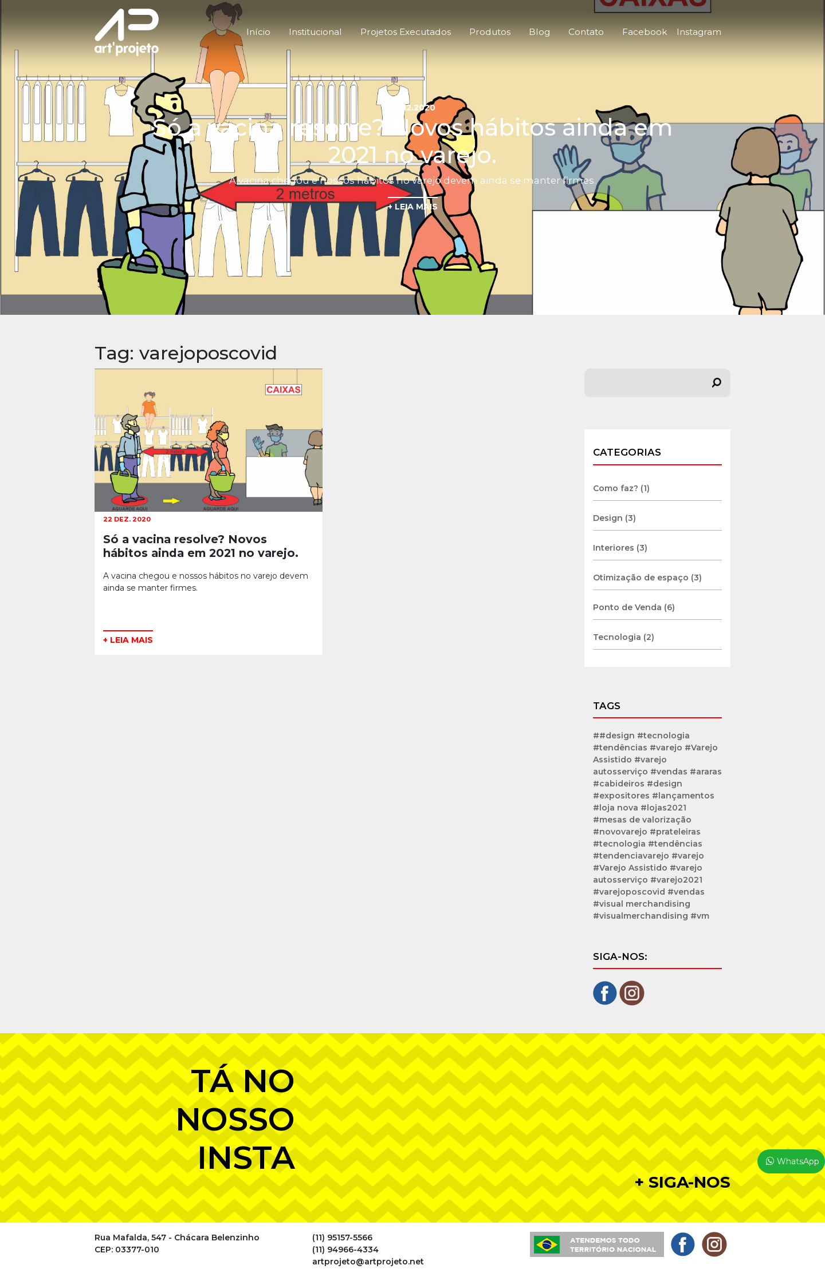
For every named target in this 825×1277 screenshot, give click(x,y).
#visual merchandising (641, 904)
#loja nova (615, 807)
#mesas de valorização (642, 820)
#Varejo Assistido (630, 868)
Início (258, 31)
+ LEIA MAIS (413, 206)
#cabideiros (619, 783)
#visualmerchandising (640, 916)
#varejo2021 (676, 880)
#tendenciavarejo (631, 856)
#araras (706, 771)
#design (664, 783)
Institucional (315, 31)
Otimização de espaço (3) (647, 577)
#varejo (687, 856)
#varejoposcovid (629, 892)
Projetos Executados (405, 31)
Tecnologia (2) (623, 637)
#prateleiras (675, 832)
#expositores (621, 795)
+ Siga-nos (682, 1182)
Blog (539, 31)
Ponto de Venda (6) (634, 607)
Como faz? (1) (621, 488)
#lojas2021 (663, 807)
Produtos (489, 31)
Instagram (699, 31)
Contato (586, 31)
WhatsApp (798, 1161)
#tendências (675, 844)
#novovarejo (620, 832)
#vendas (686, 892)
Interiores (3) (620, 548)
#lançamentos (683, 795)
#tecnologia (619, 844)
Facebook (644, 31)
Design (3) (614, 518)
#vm (699, 916)
